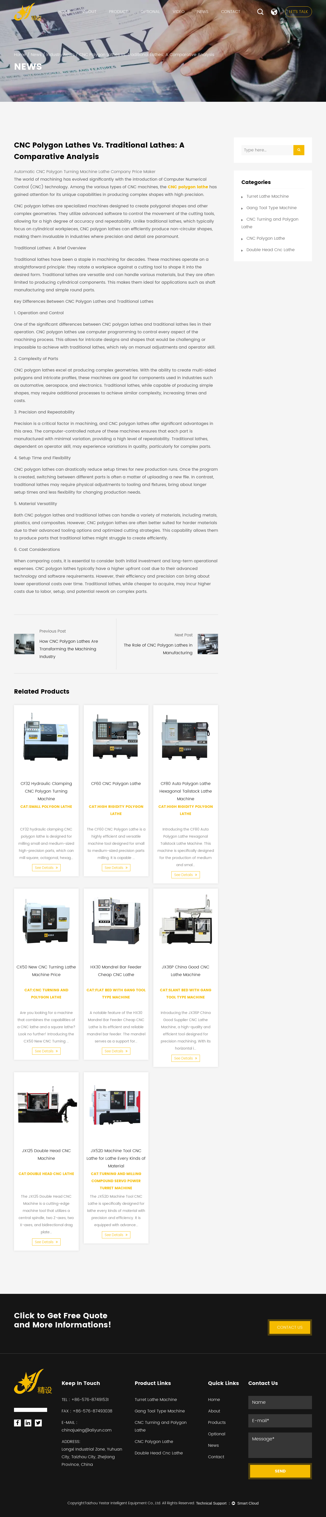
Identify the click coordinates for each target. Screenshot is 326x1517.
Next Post (184, 635)
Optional (150, 11)
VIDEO (179, 11)
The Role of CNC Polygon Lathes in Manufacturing (158, 649)
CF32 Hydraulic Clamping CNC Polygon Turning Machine (46, 791)
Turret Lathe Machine (268, 196)
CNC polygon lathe (188, 187)
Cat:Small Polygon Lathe (46, 807)
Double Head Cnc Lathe (271, 250)
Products (217, 1422)
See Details (46, 868)
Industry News (60, 54)
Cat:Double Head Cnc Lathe (46, 1174)
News (202, 11)
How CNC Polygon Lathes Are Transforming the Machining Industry (68, 649)
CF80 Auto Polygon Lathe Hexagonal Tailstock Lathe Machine (185, 791)
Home (64, 11)
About (89, 11)
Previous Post (52, 631)
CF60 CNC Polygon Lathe (116, 783)
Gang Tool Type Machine (272, 208)
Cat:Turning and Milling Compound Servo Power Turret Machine (116, 1181)
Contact (230, 11)
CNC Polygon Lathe (266, 238)
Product (118, 11)
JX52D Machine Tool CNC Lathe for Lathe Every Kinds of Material (116, 1158)
